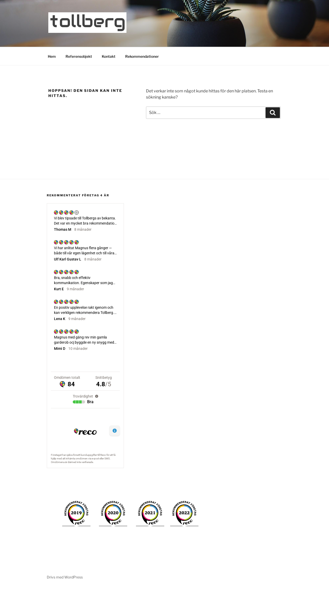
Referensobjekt (79, 56)
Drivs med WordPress (65, 577)
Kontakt (108, 56)
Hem (52, 56)
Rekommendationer (142, 56)
